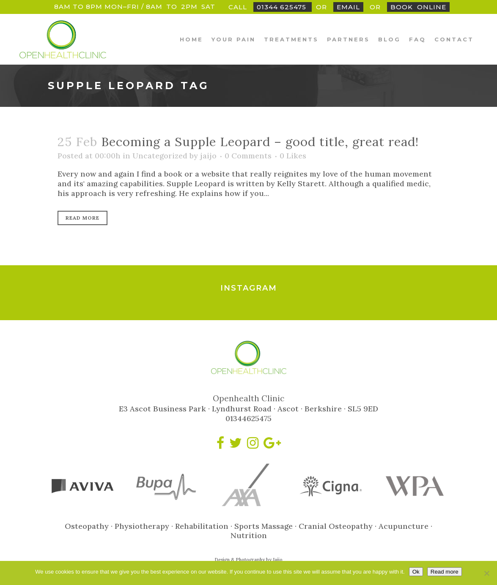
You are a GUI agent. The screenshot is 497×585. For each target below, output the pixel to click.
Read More (82, 218)
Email (348, 7)
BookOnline (418, 7)
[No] (486, 573)
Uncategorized (159, 156)
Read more (445, 572)
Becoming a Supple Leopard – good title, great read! (260, 142)
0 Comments (248, 156)
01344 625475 (282, 7)
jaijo (208, 156)
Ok (416, 572)
